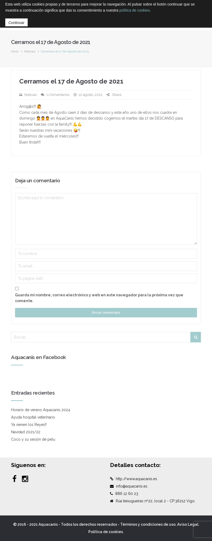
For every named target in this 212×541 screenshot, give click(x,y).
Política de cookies (105, 532)
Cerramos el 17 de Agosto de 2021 (71, 81)
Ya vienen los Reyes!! (29, 424)
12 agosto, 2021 (90, 95)
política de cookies (134, 10)
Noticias (29, 51)
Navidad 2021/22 (25, 432)
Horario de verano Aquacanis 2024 (40, 410)
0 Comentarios (57, 95)
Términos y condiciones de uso (148, 524)
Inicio (14, 51)
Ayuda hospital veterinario (33, 417)
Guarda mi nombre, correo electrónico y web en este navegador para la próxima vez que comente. (99, 298)
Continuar (16, 23)
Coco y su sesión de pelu (33, 439)
